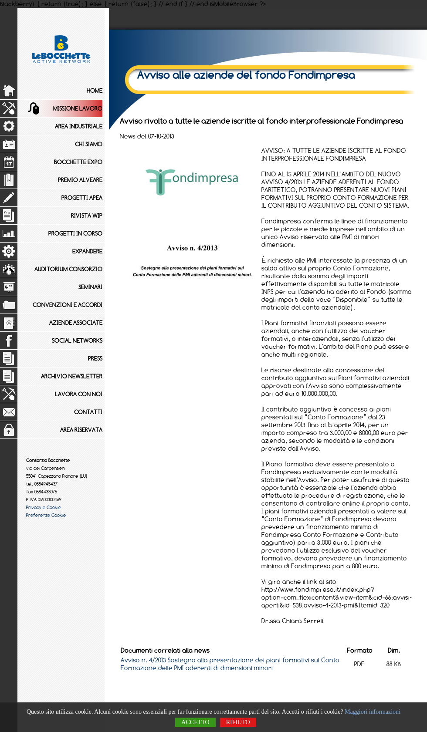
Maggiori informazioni (372, 711)
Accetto (195, 722)
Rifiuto (238, 722)
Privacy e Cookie (43, 507)
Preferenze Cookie (46, 515)
